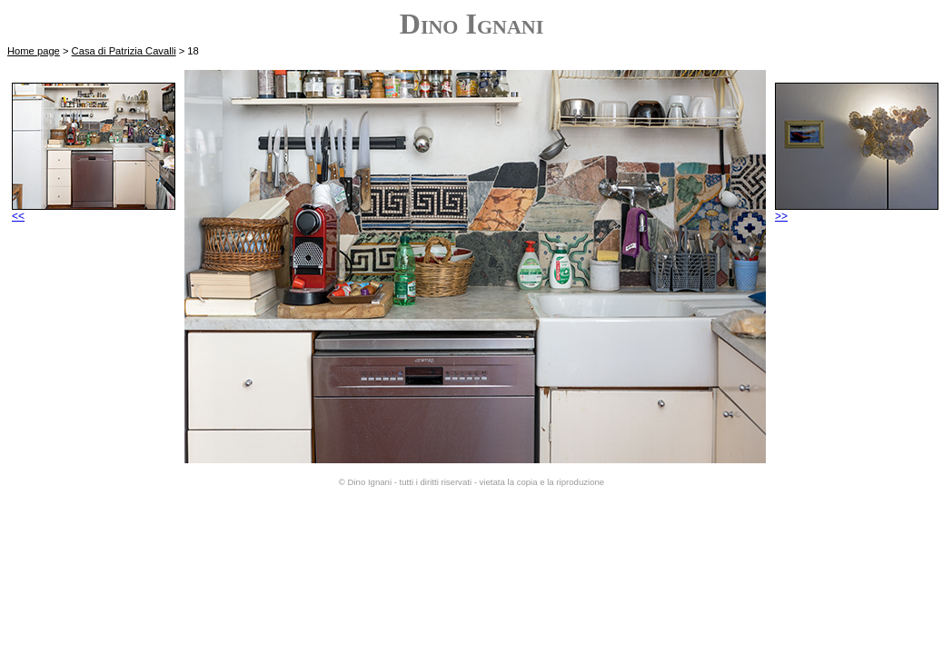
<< (93, 211)
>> (856, 211)
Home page (33, 50)
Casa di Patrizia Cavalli (124, 50)
